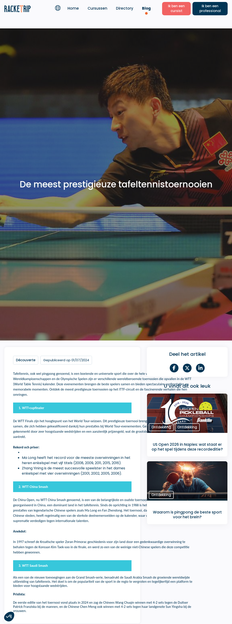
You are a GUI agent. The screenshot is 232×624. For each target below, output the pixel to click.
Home (73, 8)
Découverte (25, 360)
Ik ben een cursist (176, 8)
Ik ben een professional (210, 8)
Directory (124, 8)
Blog (146, 8)
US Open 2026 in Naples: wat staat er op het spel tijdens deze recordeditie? (187, 447)
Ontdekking (161, 427)
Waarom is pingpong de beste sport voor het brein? (187, 515)
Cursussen (97, 8)
